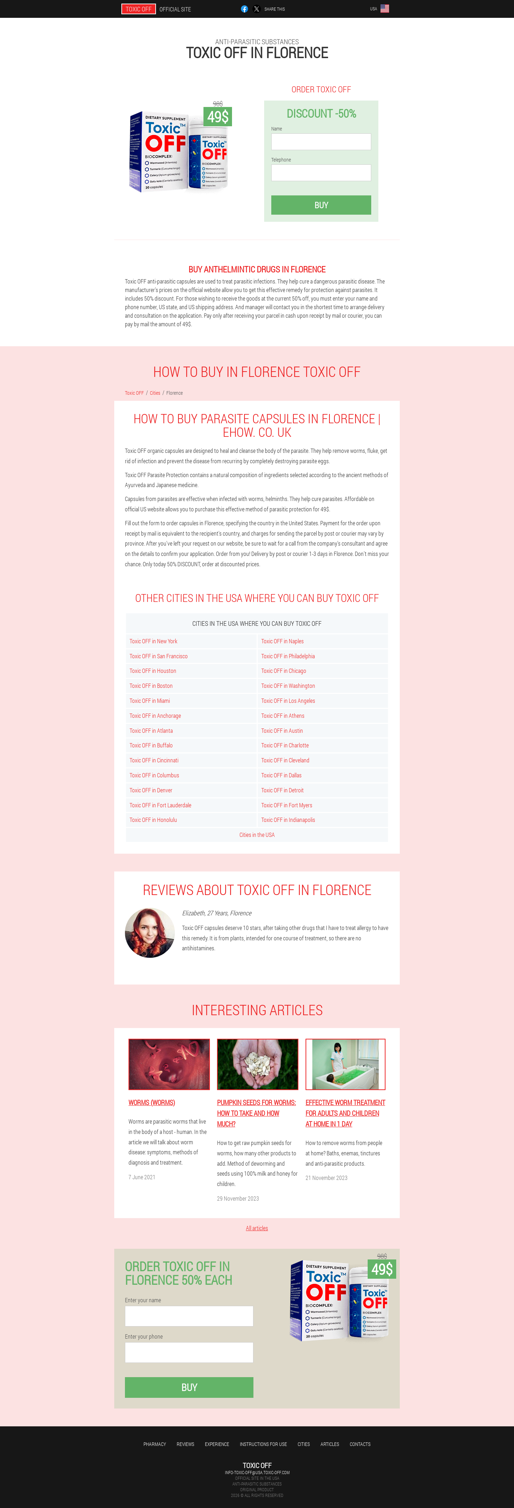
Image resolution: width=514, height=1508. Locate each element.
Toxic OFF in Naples (282, 641)
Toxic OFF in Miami (150, 700)
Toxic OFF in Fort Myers (286, 805)
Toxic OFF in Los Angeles (288, 700)
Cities (304, 1444)
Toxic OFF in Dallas (281, 775)
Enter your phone (144, 1336)
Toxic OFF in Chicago (283, 670)
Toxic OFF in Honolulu (153, 819)
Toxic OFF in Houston (153, 670)
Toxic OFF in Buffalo (151, 745)
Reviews (185, 1444)
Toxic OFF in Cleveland (285, 760)
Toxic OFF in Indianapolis (288, 819)
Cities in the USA (257, 834)
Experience (217, 1444)
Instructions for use (263, 1444)
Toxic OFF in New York (153, 641)
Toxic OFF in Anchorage (155, 715)
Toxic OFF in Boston (151, 685)
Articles (330, 1444)
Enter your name (143, 1300)
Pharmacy (154, 1444)
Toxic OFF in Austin (282, 730)
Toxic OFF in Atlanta (151, 730)
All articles (257, 1228)
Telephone (281, 159)
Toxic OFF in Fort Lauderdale (160, 805)
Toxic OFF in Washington (288, 685)
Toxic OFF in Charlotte (285, 745)
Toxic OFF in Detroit (282, 790)
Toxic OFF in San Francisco (159, 656)
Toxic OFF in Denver (151, 790)
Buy (321, 205)
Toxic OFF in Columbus (154, 775)
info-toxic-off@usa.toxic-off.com (257, 1472)
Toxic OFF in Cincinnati (154, 760)
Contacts (360, 1444)
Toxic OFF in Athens (282, 715)
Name (276, 128)
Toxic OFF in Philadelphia (288, 656)
